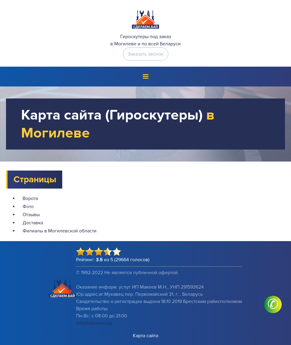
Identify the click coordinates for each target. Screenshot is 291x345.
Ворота (30, 198)
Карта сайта (145, 336)
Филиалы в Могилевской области (59, 231)
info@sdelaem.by (94, 323)
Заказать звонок (146, 54)
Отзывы (31, 215)
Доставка (33, 223)
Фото (28, 207)
